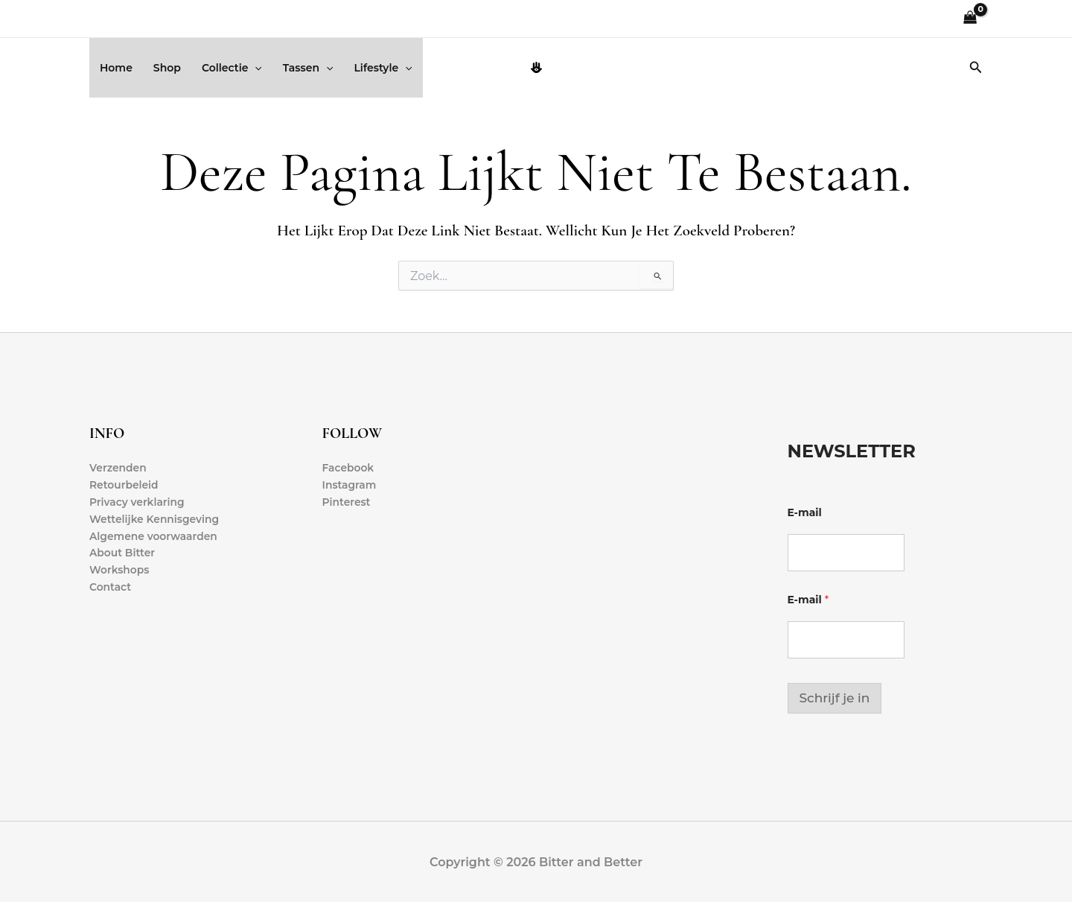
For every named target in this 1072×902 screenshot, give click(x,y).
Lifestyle (383, 68)
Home (116, 67)
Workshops (119, 571)
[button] (254, 68)
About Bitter (122, 554)
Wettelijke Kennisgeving (154, 519)
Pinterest (346, 502)
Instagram (349, 485)
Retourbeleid (124, 485)
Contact (110, 588)
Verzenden (118, 467)
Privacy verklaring (137, 502)
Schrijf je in (835, 697)
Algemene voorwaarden (154, 537)
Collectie (232, 68)
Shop (167, 67)
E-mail (805, 512)
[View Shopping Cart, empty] (970, 19)
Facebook (348, 467)
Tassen (308, 68)
